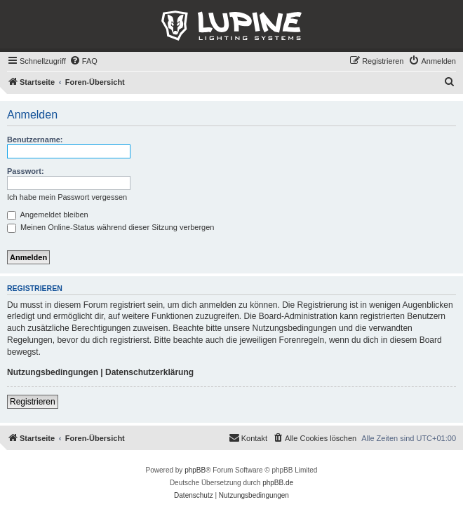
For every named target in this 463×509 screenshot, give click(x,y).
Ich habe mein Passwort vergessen (67, 197)
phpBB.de (277, 483)
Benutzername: (34, 139)
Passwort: (25, 171)
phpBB (195, 470)
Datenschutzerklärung (149, 372)
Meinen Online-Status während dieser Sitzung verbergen (110, 227)
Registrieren (32, 402)
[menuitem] (83, 61)
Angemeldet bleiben (47, 214)
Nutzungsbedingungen (52, 372)
